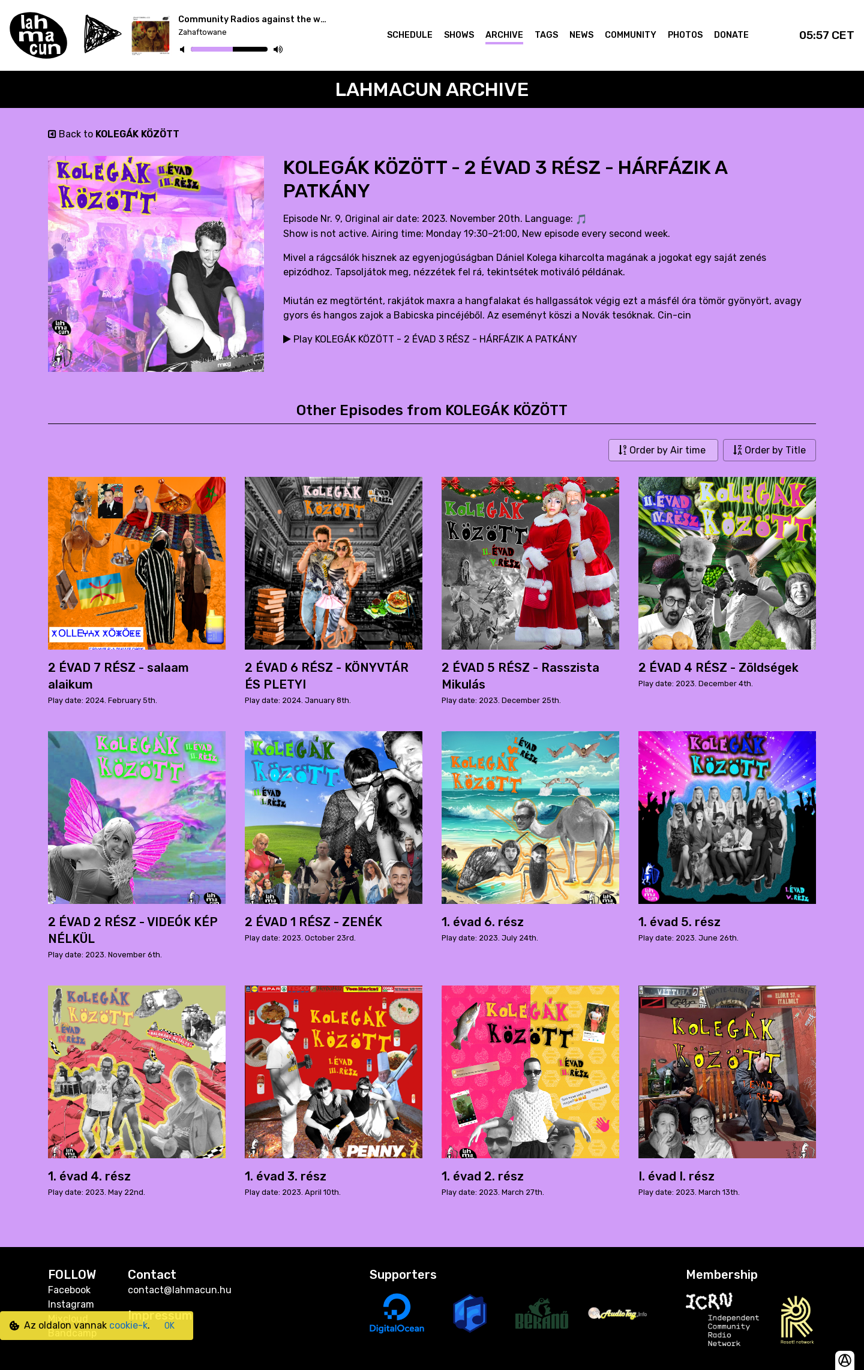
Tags (546, 35)
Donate (731, 35)
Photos (685, 35)
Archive (504, 35)
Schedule (410, 35)
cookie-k (128, 1325)
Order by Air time (663, 450)
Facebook (69, 1290)
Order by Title (769, 450)
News (581, 35)
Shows (459, 35)
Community (630, 35)
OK (169, 1326)
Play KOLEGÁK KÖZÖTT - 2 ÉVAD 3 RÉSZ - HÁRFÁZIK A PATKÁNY (430, 339)
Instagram (71, 1304)
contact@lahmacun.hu (180, 1290)
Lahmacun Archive (432, 89)
